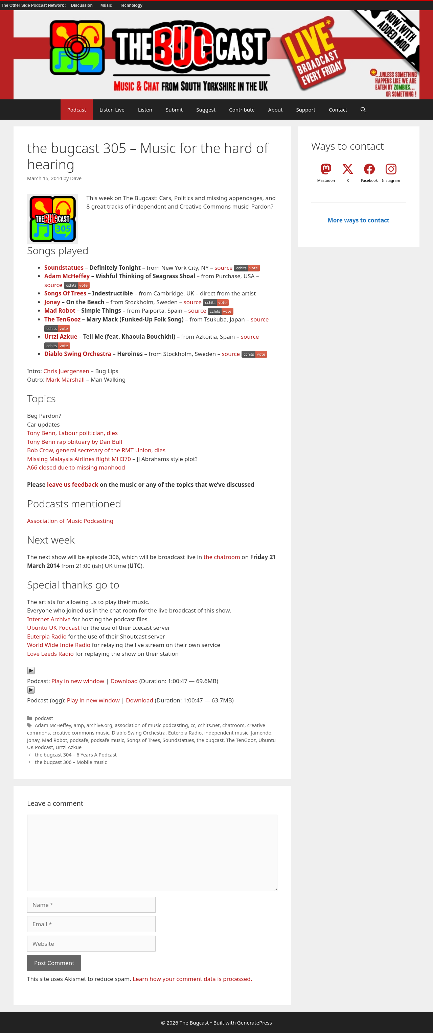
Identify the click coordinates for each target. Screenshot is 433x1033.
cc (192, 725)
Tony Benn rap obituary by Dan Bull (74, 442)
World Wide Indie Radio (58, 645)
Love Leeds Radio (50, 653)
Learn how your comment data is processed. (192, 979)
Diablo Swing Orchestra (77, 354)
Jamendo (261, 732)
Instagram (391, 180)
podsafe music (107, 740)
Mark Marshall (65, 379)
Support (305, 109)
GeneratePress (254, 1022)
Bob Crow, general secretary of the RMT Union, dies (96, 450)
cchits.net (209, 725)
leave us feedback (72, 484)
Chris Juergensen (66, 371)
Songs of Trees (143, 740)
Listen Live (111, 109)
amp (79, 725)
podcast (44, 718)
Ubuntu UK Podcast (53, 627)
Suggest (205, 109)
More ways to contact (358, 220)
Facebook (369, 180)
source (223, 267)
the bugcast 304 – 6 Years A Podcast (76, 754)
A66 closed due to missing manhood (76, 467)
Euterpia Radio (47, 636)
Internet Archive (49, 619)
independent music (226, 732)
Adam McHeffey (67, 276)
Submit (174, 109)
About (275, 109)
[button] (363, 109)
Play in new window (77, 681)
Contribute (242, 109)
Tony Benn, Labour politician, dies (72, 433)
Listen (145, 109)
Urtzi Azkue (60, 336)
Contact (338, 109)
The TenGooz (62, 319)
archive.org (99, 725)
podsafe (79, 740)
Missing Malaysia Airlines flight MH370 (79, 459)
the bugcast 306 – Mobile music (71, 762)
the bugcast (210, 740)
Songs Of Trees (65, 293)
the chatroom (222, 557)
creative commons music (80, 732)
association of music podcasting (151, 725)
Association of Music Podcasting (70, 521)
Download (124, 681)
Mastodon (326, 180)
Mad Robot (59, 310)
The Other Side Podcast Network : (34, 5)
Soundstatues (64, 267)
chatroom (233, 725)
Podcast (76, 109)
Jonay (52, 302)
